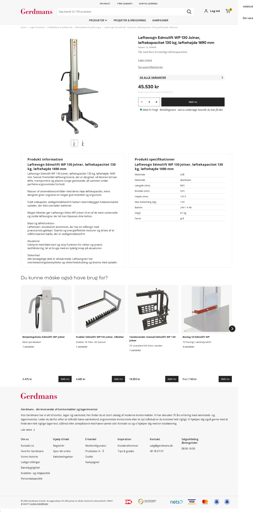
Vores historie (29, 456)
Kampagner (160, 20)
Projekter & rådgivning (130, 20)
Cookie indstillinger (39, 503)
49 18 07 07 (156, 451)
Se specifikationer (150, 67)
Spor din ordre (62, 451)
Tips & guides (126, 451)
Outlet (89, 456)
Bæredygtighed (30, 467)
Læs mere (145, 60)
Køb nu (193, 102)
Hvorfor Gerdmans (32, 451)
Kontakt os (27, 445)
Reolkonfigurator (95, 445)
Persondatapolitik (31, 478)
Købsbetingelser (63, 456)
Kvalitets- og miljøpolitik (35, 473)
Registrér (58, 445)
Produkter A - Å (94, 451)
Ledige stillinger (30, 462)
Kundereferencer (128, 445)
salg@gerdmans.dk (161, 445)
